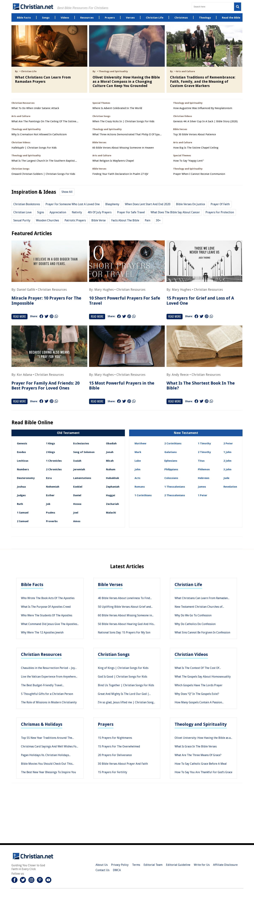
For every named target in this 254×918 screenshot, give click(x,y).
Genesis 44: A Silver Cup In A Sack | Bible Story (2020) (205, 121)
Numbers (23, 469)
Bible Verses (110, 584)
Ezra (49, 478)
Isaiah (77, 460)
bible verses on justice (190, 204)
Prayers (105, 724)
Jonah (109, 452)
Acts (137, 478)
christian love (22, 212)
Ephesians (170, 460)
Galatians (170, 452)
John (137, 469)
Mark (138, 452)
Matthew (140, 443)
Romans (140, 486)
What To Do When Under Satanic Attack (35, 108)
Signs (40, 212)
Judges (21, 495)
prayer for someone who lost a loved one (73, 204)
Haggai (110, 495)
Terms (136, 864)
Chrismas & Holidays (41, 724)
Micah (110, 460)
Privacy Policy (120, 864)
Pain (147, 220)
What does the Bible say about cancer (175, 212)
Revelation (230, 486)
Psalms (50, 512)
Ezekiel (77, 486)
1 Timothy (204, 443)
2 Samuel (22, 521)
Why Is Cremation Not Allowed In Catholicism (39, 134)
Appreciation (58, 212)
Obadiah (111, 443)
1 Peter (202, 495)
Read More (19, 316)
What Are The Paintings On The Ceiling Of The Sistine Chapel (43, 121)
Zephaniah (112, 486)
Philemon (204, 469)
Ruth (20, 504)
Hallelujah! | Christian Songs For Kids (34, 147)
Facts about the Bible (125, 220)
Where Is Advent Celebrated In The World (117, 108)
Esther (50, 495)
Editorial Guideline (178, 864)
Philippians (171, 469)
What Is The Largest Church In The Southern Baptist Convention (43, 160)
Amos (76, 521)
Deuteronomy (26, 478)
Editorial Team (153, 864)
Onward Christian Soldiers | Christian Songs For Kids (43, 174)
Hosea (77, 504)
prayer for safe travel (131, 212)
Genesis (22, 443)
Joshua (21, 486)
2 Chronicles (54, 469)
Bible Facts (32, 584)
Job (48, 504)
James (202, 486)
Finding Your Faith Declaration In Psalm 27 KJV (120, 174)
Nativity (77, 212)
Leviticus (22, 460)
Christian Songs (113, 654)
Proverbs (52, 521)
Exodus (21, 452)
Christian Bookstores (26, 204)
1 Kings (50, 443)
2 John (227, 460)
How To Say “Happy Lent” (188, 160)
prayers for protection (219, 212)
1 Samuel (22, 512)
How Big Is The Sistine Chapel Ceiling (195, 147)
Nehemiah (52, 486)
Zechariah (112, 504)
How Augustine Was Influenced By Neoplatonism (202, 108)
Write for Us (202, 864)
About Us (102, 864)
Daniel (77, 495)
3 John (227, 469)
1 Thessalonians (174, 486)
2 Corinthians (173, 443)
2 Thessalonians (174, 495)
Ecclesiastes (81, 443)
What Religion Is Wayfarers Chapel (113, 160)
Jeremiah (79, 469)
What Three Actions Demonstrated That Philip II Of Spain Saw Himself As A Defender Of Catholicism (127, 134)
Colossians (171, 478)
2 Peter (228, 443)
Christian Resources (52, 289)
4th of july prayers (99, 212)
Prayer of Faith (220, 204)
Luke (138, 460)
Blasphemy (112, 204)
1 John (227, 452)
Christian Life (188, 584)
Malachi (111, 512)
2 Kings (50, 452)
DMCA (117, 870)
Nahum (110, 469)
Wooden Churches (47, 220)
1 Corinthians (143, 495)
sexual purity (21, 220)
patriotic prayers (75, 220)
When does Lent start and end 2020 (147, 204)
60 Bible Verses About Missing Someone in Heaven (123, 147)
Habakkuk (112, 478)
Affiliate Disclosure (225, 864)
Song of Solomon (84, 452)
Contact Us (102, 870)
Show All (67, 192)
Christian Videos (191, 654)
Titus (201, 460)
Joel (75, 512)
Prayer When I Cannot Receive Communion (199, 174)
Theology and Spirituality (201, 724)
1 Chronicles (54, 460)
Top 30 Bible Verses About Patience (194, 134)
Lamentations (82, 478)
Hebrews (203, 478)
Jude (226, 478)
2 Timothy (204, 452)
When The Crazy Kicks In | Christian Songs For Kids (123, 121)
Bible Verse (98, 220)
